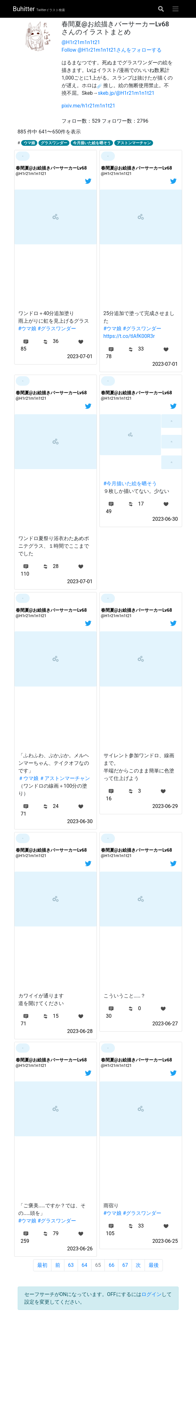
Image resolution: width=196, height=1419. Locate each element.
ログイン (151, 1294)
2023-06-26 (80, 1249)
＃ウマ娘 (28, 778)
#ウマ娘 (27, 329)
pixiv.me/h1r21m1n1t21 (88, 106)
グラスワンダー (54, 143)
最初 (42, 1265)
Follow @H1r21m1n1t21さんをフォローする (112, 50)
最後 (154, 1265)
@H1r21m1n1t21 (81, 42)
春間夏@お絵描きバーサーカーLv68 (51, 168)
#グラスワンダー (57, 329)
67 (125, 1265)
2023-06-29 (165, 806)
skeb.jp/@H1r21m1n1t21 (126, 93)
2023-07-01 (80, 356)
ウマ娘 (29, 143)
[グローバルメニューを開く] (175, 9)
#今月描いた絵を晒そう (130, 484)
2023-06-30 (165, 519)
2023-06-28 (80, 1031)
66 (111, 1265)
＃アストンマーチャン (64, 778)
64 (84, 1265)
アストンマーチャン (134, 143)
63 (71, 1265)
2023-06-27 (165, 1024)
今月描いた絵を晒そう (92, 143)
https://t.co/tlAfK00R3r (129, 336)
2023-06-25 (165, 1241)
